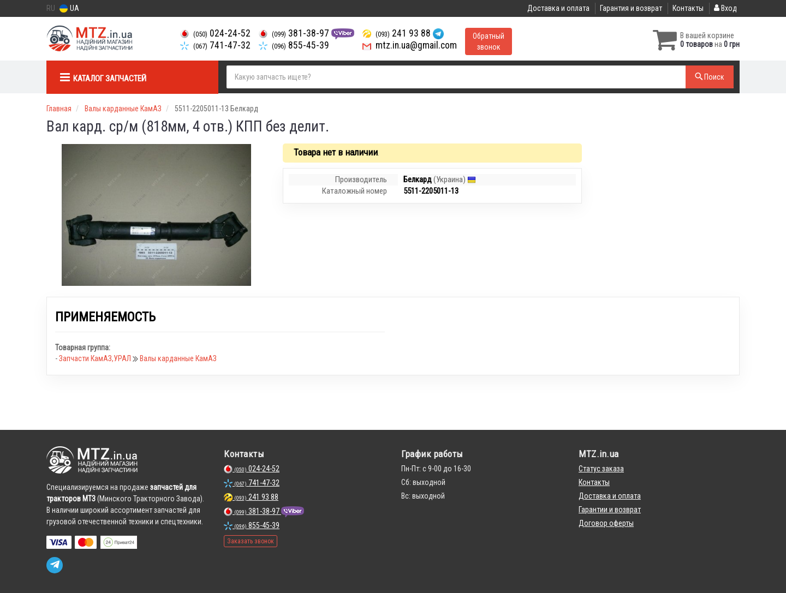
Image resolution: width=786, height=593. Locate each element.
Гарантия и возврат (631, 8)
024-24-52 (215, 33)
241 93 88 (397, 33)
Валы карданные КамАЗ (178, 358)
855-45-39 (294, 45)
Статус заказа (601, 468)
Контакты (688, 8)
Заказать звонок (250, 541)
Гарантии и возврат (610, 509)
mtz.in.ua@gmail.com (409, 45)
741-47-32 (215, 45)
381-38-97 (295, 33)
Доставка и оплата (558, 8)
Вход (725, 8)
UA (69, 8)
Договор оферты (606, 523)
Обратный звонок (488, 41)
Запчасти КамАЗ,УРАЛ (96, 358)
